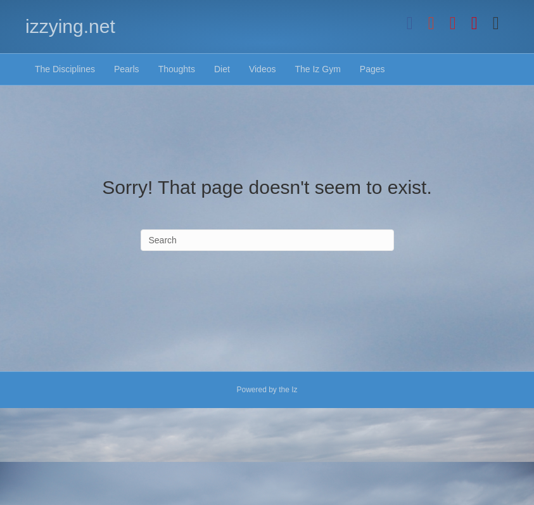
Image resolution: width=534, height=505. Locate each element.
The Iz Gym (317, 69)
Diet (222, 69)
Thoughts (176, 69)
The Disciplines (65, 69)
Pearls (126, 69)
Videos (262, 69)
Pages (372, 69)
